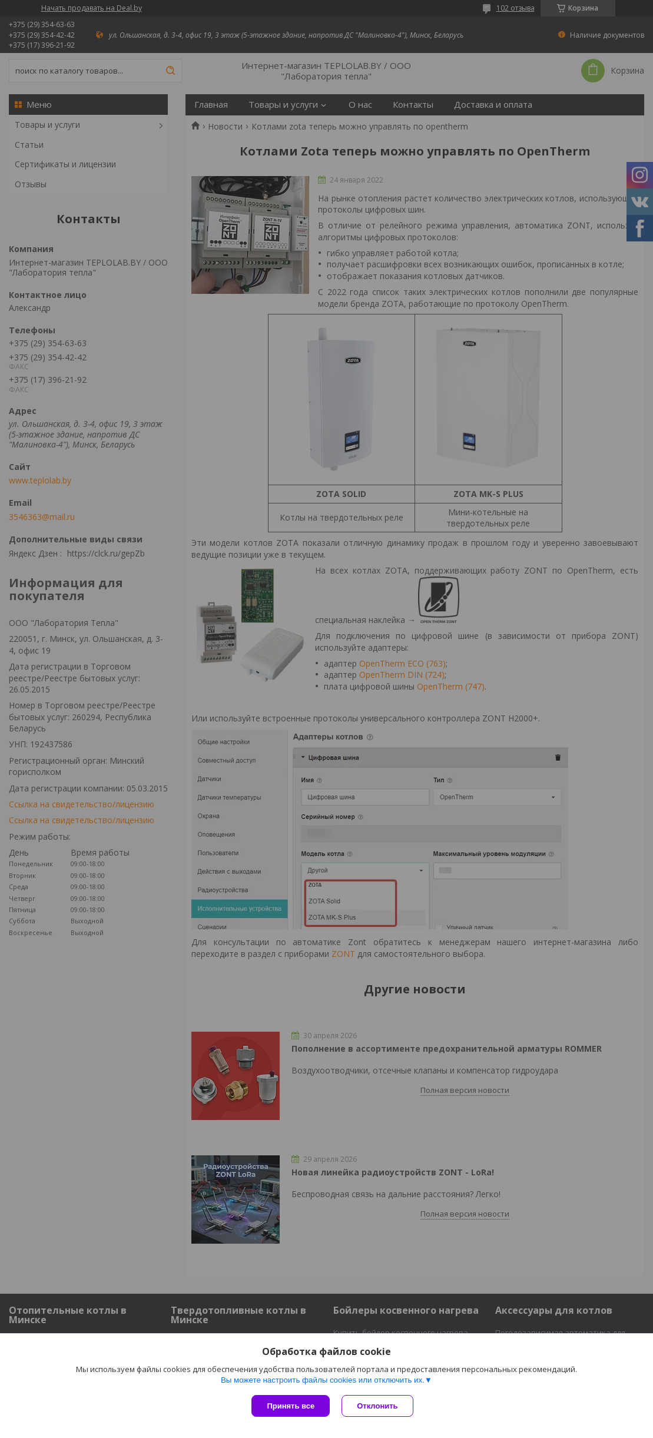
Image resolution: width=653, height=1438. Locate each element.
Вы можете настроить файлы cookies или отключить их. (323, 1380)
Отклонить (377, 1405)
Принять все (290, 1405)
